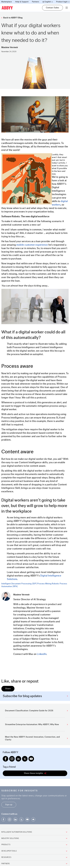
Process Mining (44, 583)
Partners (35, 2)
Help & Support (22, 2)
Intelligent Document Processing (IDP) (19, 583)
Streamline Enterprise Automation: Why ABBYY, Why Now (36, 724)
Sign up (8, 804)
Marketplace (6, 2)
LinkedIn (41, 654)
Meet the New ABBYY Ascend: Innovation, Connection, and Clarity (36, 738)
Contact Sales (52, 7)
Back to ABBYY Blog (12, 17)
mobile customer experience (32, 244)
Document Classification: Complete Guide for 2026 (36, 710)
